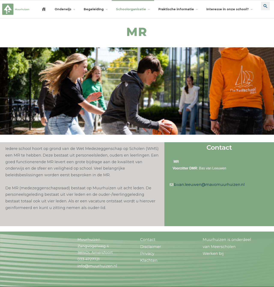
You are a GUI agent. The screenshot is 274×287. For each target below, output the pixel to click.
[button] (265, 9)
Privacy (147, 253)
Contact (147, 239)
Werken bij (213, 253)
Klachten (149, 260)
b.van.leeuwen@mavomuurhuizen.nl (209, 184)
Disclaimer (150, 246)
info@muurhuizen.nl (97, 266)
